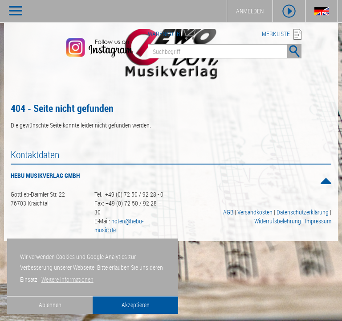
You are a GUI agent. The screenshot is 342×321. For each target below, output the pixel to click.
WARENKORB (164, 33)
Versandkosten (255, 212)
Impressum (318, 221)
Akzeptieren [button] (136, 304)
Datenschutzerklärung (303, 212)
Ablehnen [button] (50, 304)
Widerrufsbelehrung (277, 221)
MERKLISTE (276, 33)
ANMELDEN (250, 11)
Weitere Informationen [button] (67, 279)
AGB (228, 212)
